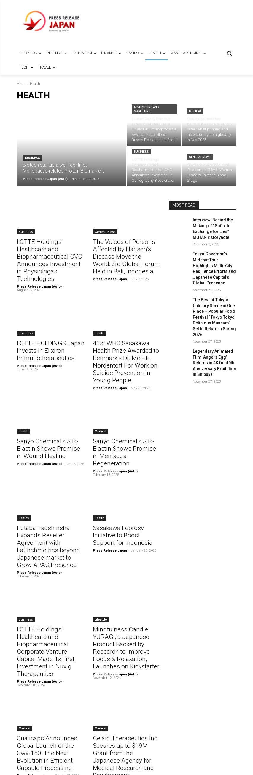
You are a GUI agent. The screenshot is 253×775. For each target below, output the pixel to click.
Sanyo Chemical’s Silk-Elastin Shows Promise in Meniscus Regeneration (124, 417)
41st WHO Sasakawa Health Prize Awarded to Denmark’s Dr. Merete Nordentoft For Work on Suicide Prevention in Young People (125, 338)
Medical (195, 111)
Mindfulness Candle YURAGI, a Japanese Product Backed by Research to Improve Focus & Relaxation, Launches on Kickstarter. (126, 590)
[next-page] (84, 728)
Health (99, 315)
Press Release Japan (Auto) (39, 268)
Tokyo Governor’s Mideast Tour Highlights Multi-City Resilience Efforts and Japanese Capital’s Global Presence (214, 260)
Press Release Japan (110, 268)
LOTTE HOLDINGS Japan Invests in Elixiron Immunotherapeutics (45, 331)
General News (200, 157)
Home (21, 84)
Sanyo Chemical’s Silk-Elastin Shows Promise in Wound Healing (48, 417)
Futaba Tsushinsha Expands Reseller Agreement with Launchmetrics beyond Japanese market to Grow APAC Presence (48, 500)
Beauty (24, 478)
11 (71, 728)
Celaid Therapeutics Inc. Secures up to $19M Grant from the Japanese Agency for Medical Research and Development (126, 680)
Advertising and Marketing (146, 109)
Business (32, 157)
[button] (229, 53)
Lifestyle (101, 567)
